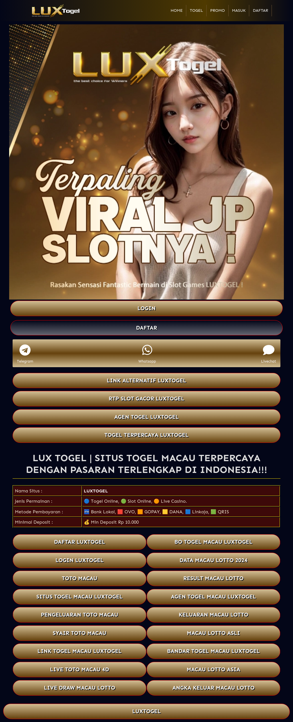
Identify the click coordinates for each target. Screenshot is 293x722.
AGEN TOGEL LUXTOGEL (146, 417)
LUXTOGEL (96, 491)
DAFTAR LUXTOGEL (79, 542)
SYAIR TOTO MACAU (79, 633)
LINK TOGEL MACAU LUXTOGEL (80, 651)
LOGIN (146, 308)
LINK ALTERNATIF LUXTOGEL (146, 380)
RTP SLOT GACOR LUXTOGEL (146, 398)
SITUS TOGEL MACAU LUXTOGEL (79, 596)
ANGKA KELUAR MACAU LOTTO (213, 687)
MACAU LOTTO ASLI (213, 633)
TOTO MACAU (79, 578)
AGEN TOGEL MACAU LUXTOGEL (213, 596)
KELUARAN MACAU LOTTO (213, 614)
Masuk (239, 10)
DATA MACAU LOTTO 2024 (213, 560)
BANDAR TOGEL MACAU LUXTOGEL (213, 651)
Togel (196, 10)
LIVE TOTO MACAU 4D (79, 669)
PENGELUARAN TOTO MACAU (79, 614)
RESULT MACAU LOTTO (213, 578)
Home (177, 10)
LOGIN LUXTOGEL (79, 560)
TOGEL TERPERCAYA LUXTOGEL (146, 435)
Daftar (260, 10)
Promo (217, 10)
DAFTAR (146, 327)
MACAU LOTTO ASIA (213, 669)
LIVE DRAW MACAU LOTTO (79, 687)
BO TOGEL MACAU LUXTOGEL (213, 542)
